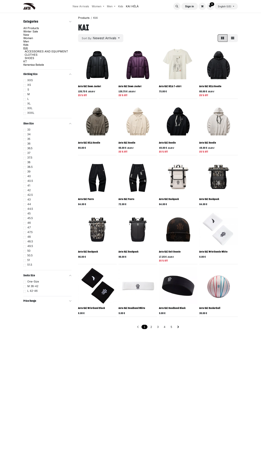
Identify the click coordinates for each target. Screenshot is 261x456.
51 (28, 260)
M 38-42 (32, 286)
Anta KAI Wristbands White (213, 252)
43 (29, 199)
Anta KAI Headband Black (172, 308)
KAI (25, 48)
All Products (31, 28)
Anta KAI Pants (86, 199)
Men (26, 41)
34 (29, 134)
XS (29, 85)
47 (29, 227)
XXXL (30, 112)
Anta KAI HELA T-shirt (170, 86)
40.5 (30, 181)
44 (29, 204)
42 (29, 190)
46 (29, 222)
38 (28, 162)
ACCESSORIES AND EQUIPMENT (46, 51)
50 (28, 250)
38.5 (30, 167)
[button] (177, 6)
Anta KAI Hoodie (127, 143)
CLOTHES (31, 54)
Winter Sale (30, 31)
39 (28, 171)
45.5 (30, 218)
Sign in (189, 6)
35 (28, 139)
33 (28, 129)
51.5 (29, 264)
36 (28, 143)
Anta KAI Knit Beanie (170, 252)
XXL (29, 108)
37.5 (29, 157)
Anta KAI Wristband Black (91, 308)
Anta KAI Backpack (169, 199)
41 (28, 185)
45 (29, 213)
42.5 (30, 194)
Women (28, 38)
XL (29, 103)
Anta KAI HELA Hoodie (210, 86)
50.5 (30, 255)
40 (29, 176)
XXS (30, 80)
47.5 (30, 232)
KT (25, 61)
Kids (25, 44)
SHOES (29, 58)
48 (29, 236)
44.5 (30, 208)
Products (84, 17)
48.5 (30, 241)
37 (28, 153)
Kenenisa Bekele (33, 64)
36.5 (29, 148)
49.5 (30, 246)
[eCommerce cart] (202, 6)
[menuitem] (80, 6)
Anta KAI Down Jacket (89, 86)
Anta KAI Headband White (132, 308)
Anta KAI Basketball (209, 308)
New (26, 34)
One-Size (33, 281)
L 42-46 (32, 290)
